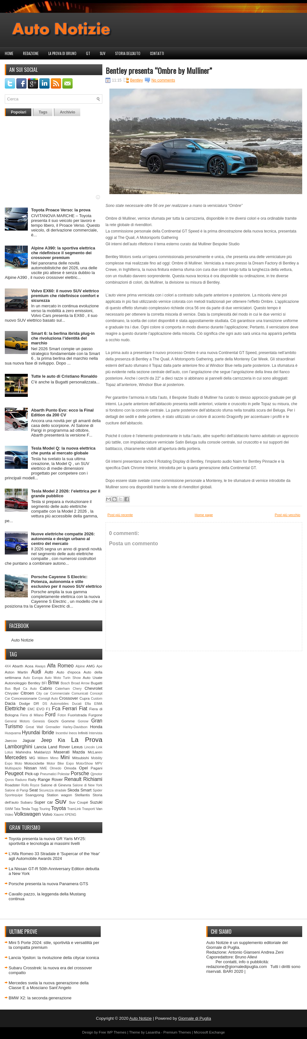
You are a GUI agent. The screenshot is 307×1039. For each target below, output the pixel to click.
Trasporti (88, 809)
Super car (43, 802)
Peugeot (14, 773)
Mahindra (23, 752)
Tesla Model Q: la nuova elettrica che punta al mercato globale (63, 450)
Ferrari (69, 708)
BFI (44, 683)
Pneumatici (48, 774)
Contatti (157, 53)
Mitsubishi (80, 758)
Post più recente (120, 515)
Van (99, 809)
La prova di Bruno (62, 53)
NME (43, 768)
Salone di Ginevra (56, 785)
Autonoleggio (16, 683)
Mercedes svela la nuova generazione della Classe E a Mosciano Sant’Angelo (49, 985)
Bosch (65, 683)
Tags (43, 112)
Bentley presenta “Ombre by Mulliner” (159, 70)
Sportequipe (14, 795)
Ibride (48, 732)
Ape (100, 666)
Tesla (25, 809)
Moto (18, 763)
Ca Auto (30, 688)
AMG (90, 666)
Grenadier (52, 727)
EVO (40, 709)
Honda (96, 726)
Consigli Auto (48, 698)
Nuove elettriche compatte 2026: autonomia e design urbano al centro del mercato (63, 538)
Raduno (21, 780)
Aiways (40, 666)
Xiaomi (58, 814)
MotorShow (84, 763)
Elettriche (15, 708)
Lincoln (89, 747)
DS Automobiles (56, 703)
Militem (42, 758)
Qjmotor (96, 774)
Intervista (95, 733)
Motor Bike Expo (60, 763)
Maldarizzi (42, 752)
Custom (96, 698)
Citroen (27, 693)
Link (99, 747)
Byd (16, 688)
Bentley (34, 683)
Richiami (92, 779)
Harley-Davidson (75, 727)
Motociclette (34, 763)
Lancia (40, 746)
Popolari (18, 112)
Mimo (54, 758)
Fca (56, 708)
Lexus (77, 746)
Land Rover (59, 746)
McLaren (95, 752)
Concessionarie (24, 698)
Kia (61, 740)
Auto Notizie (22, 640)
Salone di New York (87, 785)
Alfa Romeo (60, 665)
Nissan (30, 768)
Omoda (70, 768)
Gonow (83, 721)
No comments (163, 80)
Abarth (17, 666)
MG (32, 758)
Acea (29, 666)
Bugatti (96, 683)
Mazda (78, 752)
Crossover (68, 698)
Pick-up (32, 773)
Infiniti (83, 733)
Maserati (62, 752)
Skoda (73, 790)
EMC (31, 709)
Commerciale (60, 693)
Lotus (9, 752)
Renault (73, 779)
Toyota (58, 808)
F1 (48, 709)
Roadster (12, 785)
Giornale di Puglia (194, 1018)
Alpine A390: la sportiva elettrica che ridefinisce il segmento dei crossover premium (63, 253)
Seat (33, 790)
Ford (50, 714)
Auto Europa (33, 678)
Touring (44, 809)
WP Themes (116, 1032)
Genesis (39, 721)
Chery (77, 688)
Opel (83, 768)
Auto (49, 672)
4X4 (8, 666)
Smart (85, 790)
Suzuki (96, 802)
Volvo (47, 814)
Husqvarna (13, 733)
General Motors (17, 721)
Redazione (31, 53)
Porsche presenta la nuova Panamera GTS (48, 883)
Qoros (9, 780)
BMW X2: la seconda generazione (40, 998)
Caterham (62, 688)
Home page (204, 515)
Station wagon (59, 795)
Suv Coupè (78, 802)
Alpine (80, 666)
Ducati (76, 703)
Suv (103, 53)
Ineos (73, 733)
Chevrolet (93, 688)
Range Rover (50, 779)
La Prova (86, 739)
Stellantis (82, 795)
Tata (17, 809)
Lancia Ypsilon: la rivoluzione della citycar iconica (54, 957)
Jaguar (28, 740)
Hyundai (31, 732)
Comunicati (80, 693)
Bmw (53, 682)
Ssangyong (34, 795)
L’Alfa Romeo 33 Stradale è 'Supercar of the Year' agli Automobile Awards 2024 (54, 856)
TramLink (74, 809)
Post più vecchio (287, 515)
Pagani (96, 768)
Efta (88, 703)
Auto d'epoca (69, 672)
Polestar (64, 774)
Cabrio (46, 688)
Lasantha (153, 1032)
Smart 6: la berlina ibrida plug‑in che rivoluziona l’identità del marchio (63, 338)
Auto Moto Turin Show (63, 678)
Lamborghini (18, 746)
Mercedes (16, 757)
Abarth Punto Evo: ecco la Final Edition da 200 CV (62, 412)
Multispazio (13, 768)
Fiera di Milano (31, 715)
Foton (62, 715)
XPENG (70, 814)
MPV (99, 763)
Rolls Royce (30, 785)
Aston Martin (16, 672)
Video (9, 814)
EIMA (98, 703)
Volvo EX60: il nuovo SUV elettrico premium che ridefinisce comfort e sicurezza (65, 295)
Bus (8, 688)
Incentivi (62, 733)
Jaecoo (11, 740)
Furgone (95, 715)
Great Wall (34, 727)
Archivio (67, 112)
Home (9, 53)
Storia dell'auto (127, 53)
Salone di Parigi (16, 790)
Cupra (84, 698)
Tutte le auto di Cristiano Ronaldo (64, 376)
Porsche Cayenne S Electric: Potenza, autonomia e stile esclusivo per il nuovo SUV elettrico (66, 581)
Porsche (80, 773)
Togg (34, 809)
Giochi (53, 721)
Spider (97, 790)
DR (36, 703)
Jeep (46, 740)
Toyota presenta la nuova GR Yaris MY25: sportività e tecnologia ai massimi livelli (47, 841)
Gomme (68, 721)
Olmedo (55, 768)
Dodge (24, 703)
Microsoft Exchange (209, 1032)
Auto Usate (92, 677)
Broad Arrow (80, 683)
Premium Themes (177, 1032)
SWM (9, 809)
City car (42, 693)
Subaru (26, 802)
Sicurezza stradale (53, 790)
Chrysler (12, 693)
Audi (36, 671)
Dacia (10, 703)
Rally (32, 779)
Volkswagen (27, 814)
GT (88, 53)
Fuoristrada (77, 715)
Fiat (83, 708)
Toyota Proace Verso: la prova (60, 210)
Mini (65, 757)
